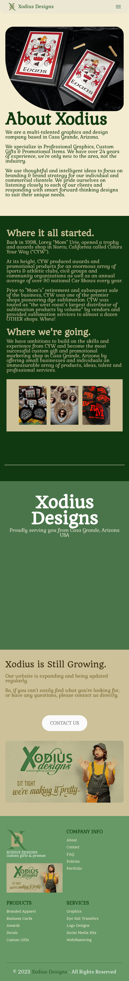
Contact (73, 855)
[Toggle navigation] (118, 6)
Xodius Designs (36, 6)
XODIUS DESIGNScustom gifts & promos (26, 854)
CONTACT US (64, 730)
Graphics (74, 919)
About (72, 848)
